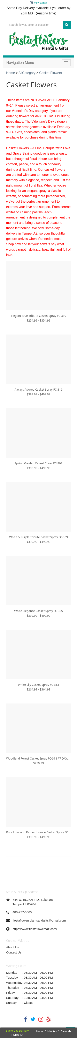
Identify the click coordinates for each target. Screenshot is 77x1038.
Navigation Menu (20, 63)
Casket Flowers (50, 73)
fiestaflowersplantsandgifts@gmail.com (39, 920)
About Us (12, 947)
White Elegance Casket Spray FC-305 (38, 611)
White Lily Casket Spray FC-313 (38, 685)
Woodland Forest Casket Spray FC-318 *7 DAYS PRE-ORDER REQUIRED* (38, 758)
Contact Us (13, 952)
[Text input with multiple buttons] (34, 25)
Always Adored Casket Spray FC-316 (38, 389)
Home (10, 73)
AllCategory (27, 73)
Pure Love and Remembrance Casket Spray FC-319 (38, 832)
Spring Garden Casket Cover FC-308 (38, 463)
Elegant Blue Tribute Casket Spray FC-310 (38, 316)
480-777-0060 (22, 912)
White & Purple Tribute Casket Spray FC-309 (38, 537)
